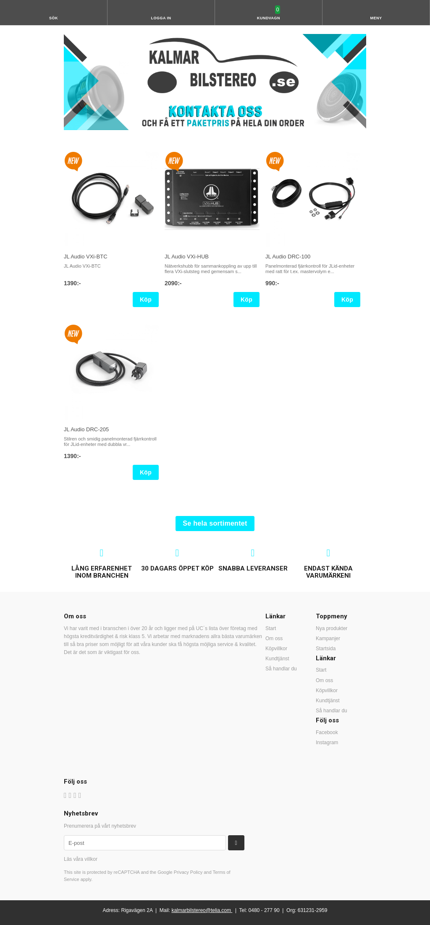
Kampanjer (328, 638)
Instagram (327, 742)
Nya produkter (331, 628)
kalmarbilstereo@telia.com (201, 910)
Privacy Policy (188, 872)
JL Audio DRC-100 (287, 256)
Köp (146, 299)
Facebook (327, 732)
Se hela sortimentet (215, 523)
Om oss (274, 638)
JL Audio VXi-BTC (86, 256)
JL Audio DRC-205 (86, 429)
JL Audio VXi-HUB (187, 256)
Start (270, 628)
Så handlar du (281, 669)
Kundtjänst (277, 659)
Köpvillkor (276, 648)
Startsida (326, 648)
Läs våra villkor (80, 859)
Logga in (161, 18)
